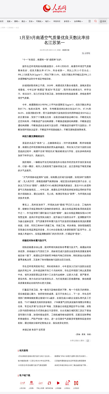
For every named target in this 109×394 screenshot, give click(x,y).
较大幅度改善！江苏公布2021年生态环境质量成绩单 (38, 361)
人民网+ (31, 384)
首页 (1, 21)
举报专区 (56, 21)
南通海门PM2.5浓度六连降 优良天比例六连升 (71, 356)
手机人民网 (40, 384)
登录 (104, 21)
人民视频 (58, 384)
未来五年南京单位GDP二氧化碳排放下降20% (71, 365)
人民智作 (76, 384)
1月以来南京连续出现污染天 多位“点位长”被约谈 (37, 356)
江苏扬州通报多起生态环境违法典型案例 (70, 361)
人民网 (2, 27)
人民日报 (22, 384)
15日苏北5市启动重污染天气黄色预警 (32, 365)
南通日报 (65, 50)
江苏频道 (10, 27)
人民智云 (67, 384)
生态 (17, 27)
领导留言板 (49, 384)
